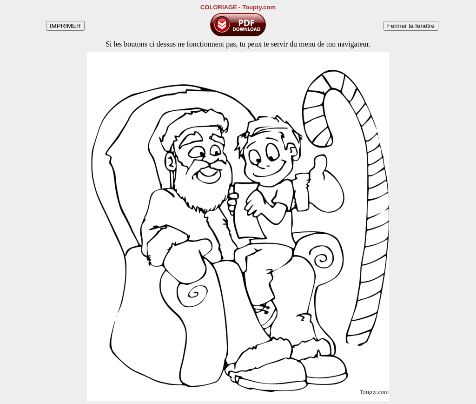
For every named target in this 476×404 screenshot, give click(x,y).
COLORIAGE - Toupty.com (238, 7)
